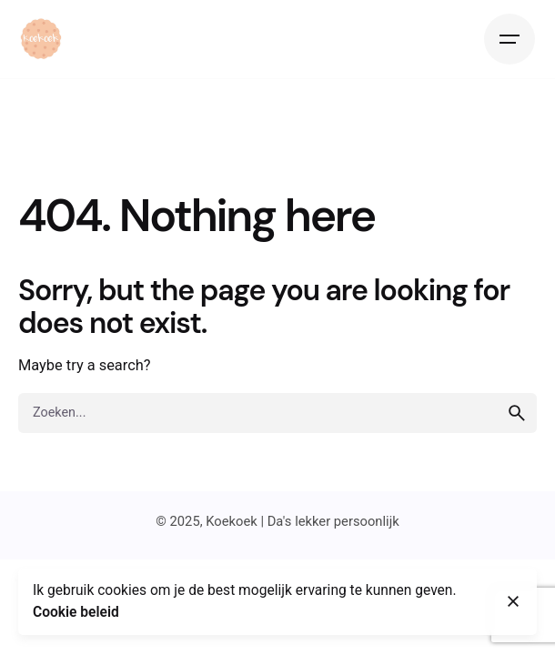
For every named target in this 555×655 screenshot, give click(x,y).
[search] (517, 413)
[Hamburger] (509, 39)
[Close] (513, 601)
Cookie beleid (76, 612)
